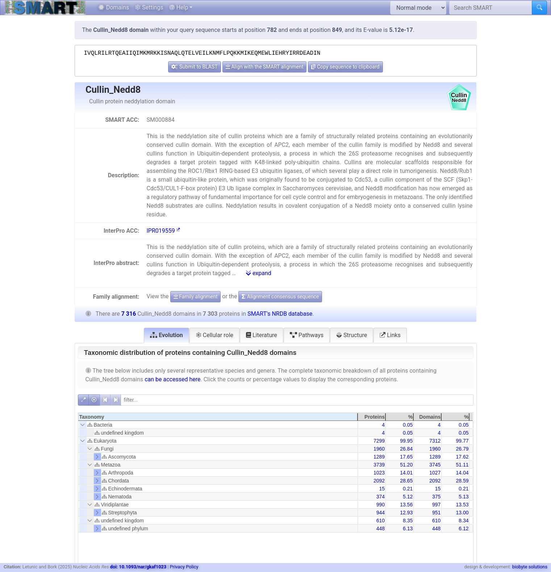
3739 (379, 465)
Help (178, 7)
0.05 (408, 425)
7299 (379, 441)
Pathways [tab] (306, 335)
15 (382, 489)
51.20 (406, 465)
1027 (435, 473)
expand (258, 273)
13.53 (462, 504)
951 (436, 512)
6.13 (408, 528)
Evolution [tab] (166, 335)
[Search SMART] (490, 7)
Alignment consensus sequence (280, 296)
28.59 (462, 481)
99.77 (462, 441)
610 (380, 520)
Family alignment (196, 296)
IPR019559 (163, 230)
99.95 (406, 441)
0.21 (408, 489)
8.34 (463, 520)
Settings (149, 7)
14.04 (462, 473)
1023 (379, 473)
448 (380, 528)
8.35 (408, 520)
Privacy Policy (184, 566)
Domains (113, 7)
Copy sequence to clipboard (345, 67)
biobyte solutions (529, 566)
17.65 (406, 457)
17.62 (462, 457)
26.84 (406, 449)
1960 (379, 449)
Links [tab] (390, 335)
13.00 (462, 512)
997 (436, 504)
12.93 (406, 512)
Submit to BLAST (194, 67)
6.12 (463, 528)
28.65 (406, 481)
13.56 (406, 504)
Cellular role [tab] (214, 335)
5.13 (463, 497)
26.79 (462, 449)
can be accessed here (172, 379)
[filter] (297, 400)
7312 (435, 441)
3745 (435, 465)
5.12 (408, 497)
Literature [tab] (261, 335)
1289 (379, 457)
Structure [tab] (351, 335)
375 (436, 497)
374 (380, 497)
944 (380, 512)
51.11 (462, 465)
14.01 (406, 473)
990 (380, 504)
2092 (379, 481)
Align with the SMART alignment (265, 67)
